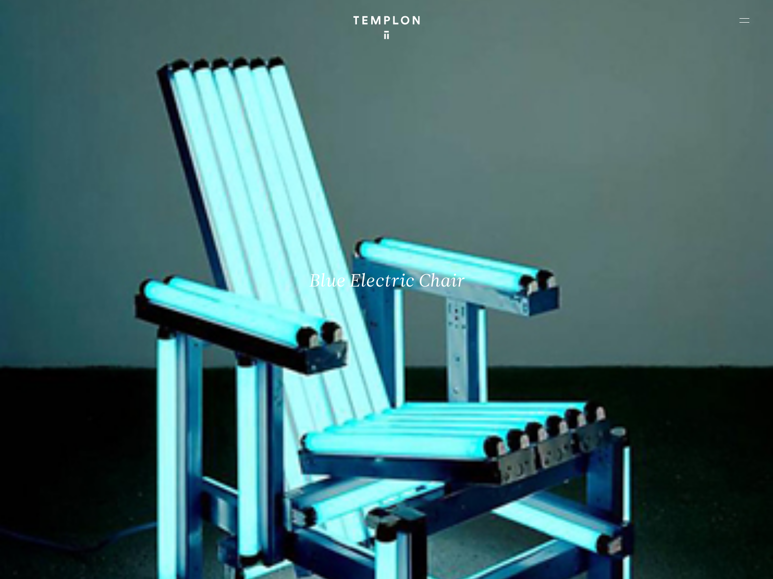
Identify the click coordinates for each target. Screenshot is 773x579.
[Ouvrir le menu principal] (744, 20)
